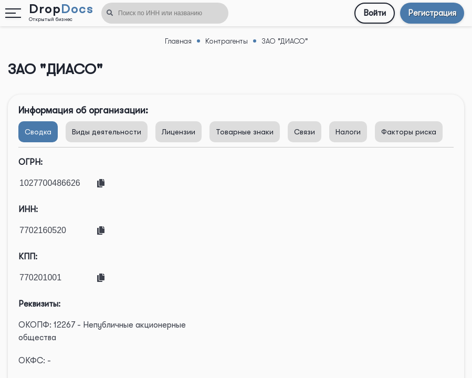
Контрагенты (226, 41)
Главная (178, 41)
